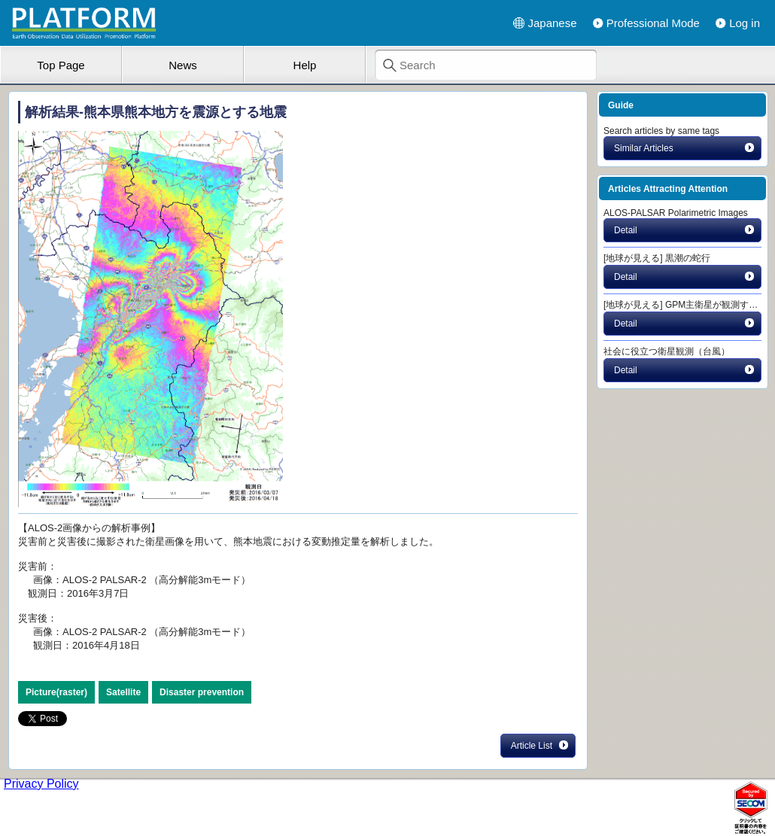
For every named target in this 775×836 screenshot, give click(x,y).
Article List (540, 745)
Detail (684, 229)
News (183, 65)
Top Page (60, 65)
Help (305, 65)
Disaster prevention (202, 692)
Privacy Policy (41, 783)
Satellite (123, 692)
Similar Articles (684, 147)
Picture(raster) (56, 692)
